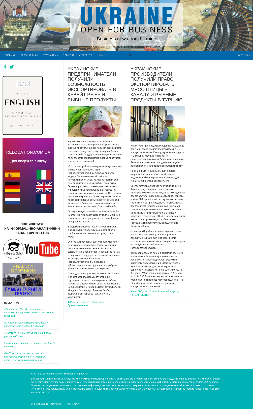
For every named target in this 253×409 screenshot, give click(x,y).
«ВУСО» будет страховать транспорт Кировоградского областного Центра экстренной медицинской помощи (25, 356)
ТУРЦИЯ (135, 295)
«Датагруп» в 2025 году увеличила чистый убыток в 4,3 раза (27, 335)
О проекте (85, 55)
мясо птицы (150, 291)
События (68, 55)
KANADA (137, 291)
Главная (10, 55)
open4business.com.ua (45, 404)
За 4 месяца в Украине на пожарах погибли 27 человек (29, 345)
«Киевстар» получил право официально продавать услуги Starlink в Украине (26, 324)
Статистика (50, 55)
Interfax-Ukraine (70, 404)
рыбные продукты (80, 302)
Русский (243, 55)
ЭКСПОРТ (146, 295)
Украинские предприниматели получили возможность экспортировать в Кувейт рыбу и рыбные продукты (92, 84)
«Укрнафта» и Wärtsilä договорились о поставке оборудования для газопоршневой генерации (29, 312)
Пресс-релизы (29, 55)
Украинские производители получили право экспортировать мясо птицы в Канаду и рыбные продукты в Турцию (157, 84)
